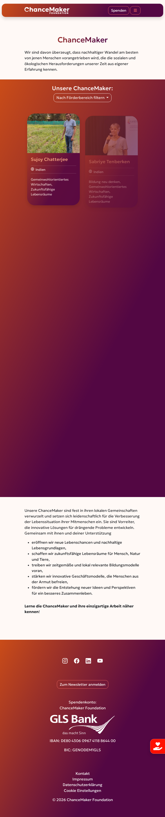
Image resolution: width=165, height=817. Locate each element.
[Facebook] (77, 661)
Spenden (118, 10)
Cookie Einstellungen (82, 790)
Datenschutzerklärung (82, 784)
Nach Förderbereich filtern (80, 97)
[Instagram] (65, 661)
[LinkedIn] (88, 661)
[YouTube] (100, 661)
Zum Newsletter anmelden (82, 684)
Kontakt (83, 773)
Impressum (82, 779)
